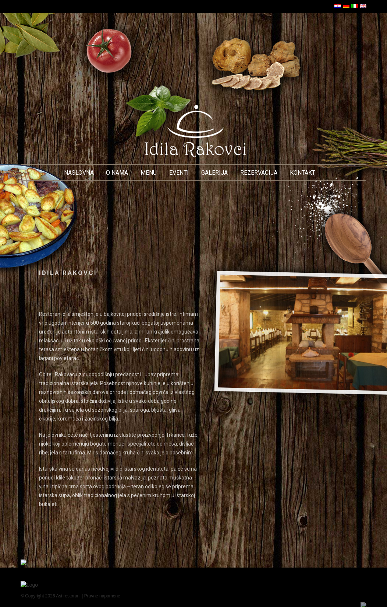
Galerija (214, 172)
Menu (149, 172)
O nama (117, 172)
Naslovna (79, 172)
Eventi (179, 172)
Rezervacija (258, 172)
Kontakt (302, 172)
